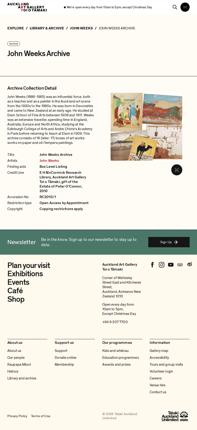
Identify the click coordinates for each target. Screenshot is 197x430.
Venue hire (158, 385)
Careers (156, 378)
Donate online (65, 357)
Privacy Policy (17, 416)
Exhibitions (25, 274)
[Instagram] (161, 265)
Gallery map (159, 350)
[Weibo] (189, 265)
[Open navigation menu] (185, 7)
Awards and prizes (116, 364)
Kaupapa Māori (19, 364)
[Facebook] (152, 265)
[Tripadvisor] (180, 265)
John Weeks (49, 160)
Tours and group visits (166, 364)
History (12, 371)
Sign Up (169, 242)
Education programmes (120, 357)
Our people (16, 357)
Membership (64, 364)
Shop (15, 299)
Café (15, 291)
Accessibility (159, 357)
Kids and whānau (115, 350)
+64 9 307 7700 (115, 322)
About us (14, 350)
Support (61, 350)
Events (18, 282)
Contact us (158, 392)
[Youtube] (171, 265)
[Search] (175, 7)
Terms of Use (40, 416)
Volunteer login (161, 371)
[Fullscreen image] (176, 169)
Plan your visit (28, 265)
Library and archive (21, 378)
